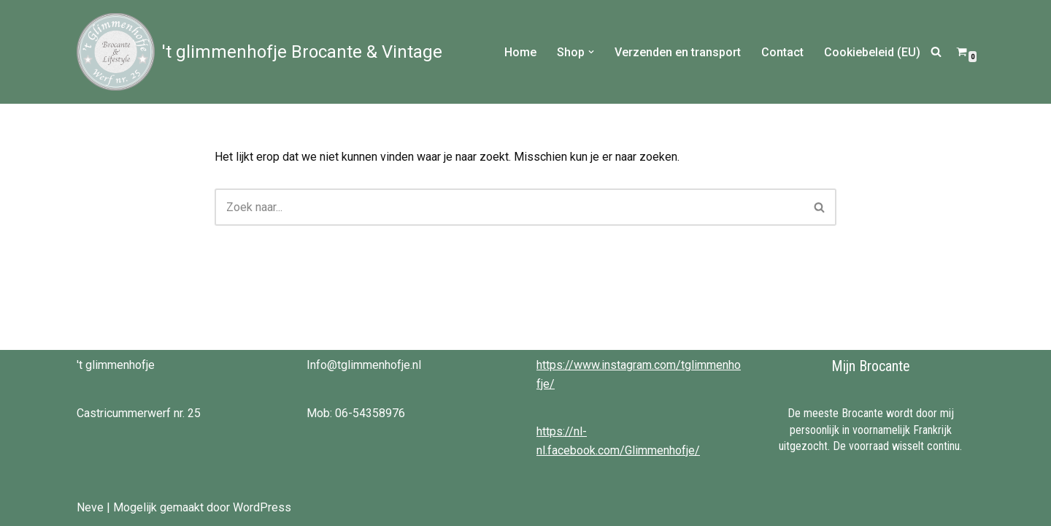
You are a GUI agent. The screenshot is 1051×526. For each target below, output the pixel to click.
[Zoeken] (936, 51)
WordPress (262, 507)
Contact (782, 52)
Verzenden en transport (678, 52)
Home (520, 52)
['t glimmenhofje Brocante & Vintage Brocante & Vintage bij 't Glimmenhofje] (259, 52)
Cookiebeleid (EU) (872, 52)
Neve (90, 507)
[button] (591, 52)
